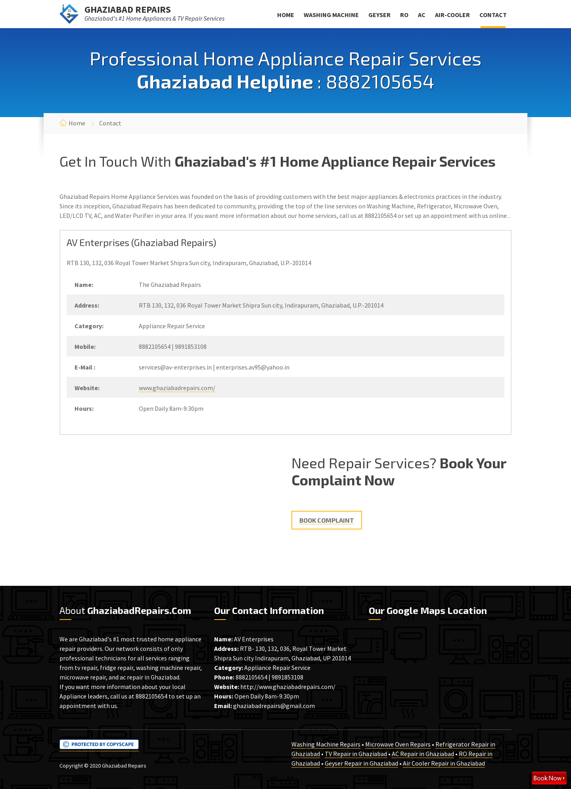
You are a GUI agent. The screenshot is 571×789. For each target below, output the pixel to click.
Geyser (379, 15)
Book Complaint (326, 520)
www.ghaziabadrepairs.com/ (177, 388)
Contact (493, 15)
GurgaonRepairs (230, 765)
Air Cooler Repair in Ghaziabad (444, 763)
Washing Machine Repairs (325, 744)
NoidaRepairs (194, 765)
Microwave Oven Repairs (398, 744)
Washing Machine (331, 15)
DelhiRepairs (162, 765)
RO (404, 15)
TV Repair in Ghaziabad (356, 754)
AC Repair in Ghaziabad (423, 754)
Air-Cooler (452, 15)
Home (285, 15)
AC (421, 15)
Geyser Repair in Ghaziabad (361, 763)
